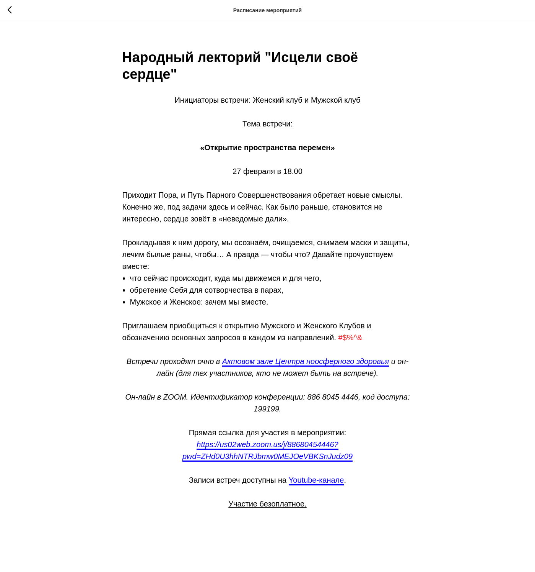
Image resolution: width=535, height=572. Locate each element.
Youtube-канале (316, 480)
